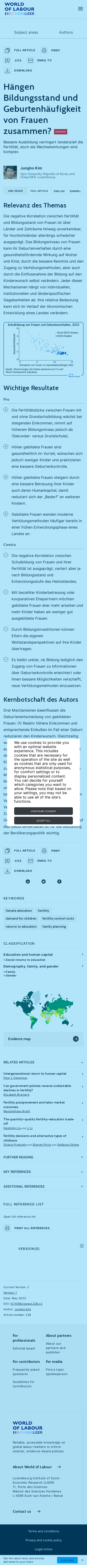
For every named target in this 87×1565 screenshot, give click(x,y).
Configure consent (43, 811)
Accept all (43, 820)
